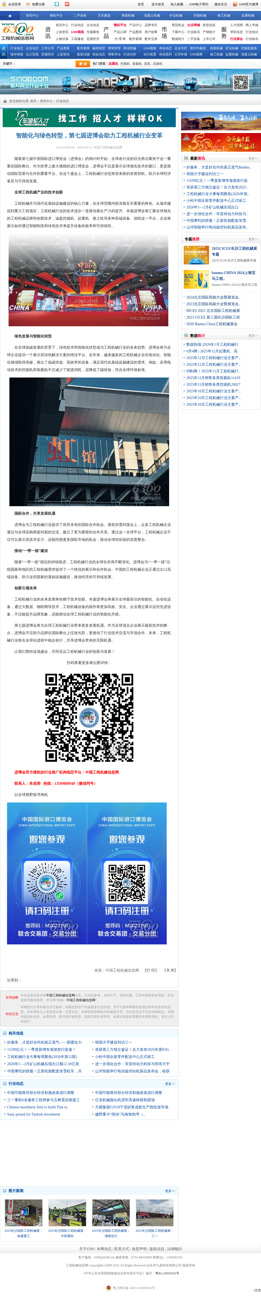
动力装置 (150, 54)
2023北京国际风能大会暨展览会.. (213, 304)
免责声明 (139, 1249)
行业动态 (77, 25)
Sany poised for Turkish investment (33, 1114)
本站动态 (165, 48)
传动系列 (165, 54)
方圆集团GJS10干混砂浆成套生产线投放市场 (131, 1107)
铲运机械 (176, 15)
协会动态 (98, 54)
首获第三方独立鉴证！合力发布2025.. (217, 187)
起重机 (113, 64)
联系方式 (121, 1249)
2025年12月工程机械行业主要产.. (213, 358)
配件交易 (151, 39)
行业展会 (236, 39)
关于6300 (86, 1249)
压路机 (157, 64)
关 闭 (170, 970)
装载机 (137, 64)
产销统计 (209, 32)
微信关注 (220, 4)
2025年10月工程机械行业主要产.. (213, 391)
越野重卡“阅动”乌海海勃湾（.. (120, 1114)
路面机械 (128, 15)
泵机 (147, 64)
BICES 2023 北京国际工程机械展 (213, 311)
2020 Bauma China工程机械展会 (212, 324)
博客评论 (114, 54)
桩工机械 (224, 15)
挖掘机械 (200, 15)
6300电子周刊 (198, 4)
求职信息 (236, 32)
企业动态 (93, 25)
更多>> (170, 1084)
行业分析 (129, 54)
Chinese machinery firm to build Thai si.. (38, 1107)
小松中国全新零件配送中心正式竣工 (125, 1057)
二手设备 (80, 15)
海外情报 (16, 54)
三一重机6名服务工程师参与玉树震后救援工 (43, 1100)
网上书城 (252, 25)
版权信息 (156, 1249)
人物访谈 (62, 39)
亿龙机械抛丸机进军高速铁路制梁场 (125, 1100)
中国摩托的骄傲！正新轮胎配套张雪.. (217, 221)
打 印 (150, 970)
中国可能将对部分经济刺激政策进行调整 (40, 1093)
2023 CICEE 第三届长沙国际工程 (213, 317)
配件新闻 (135, 39)
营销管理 (114, 48)
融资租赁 (98, 48)
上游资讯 (62, 32)
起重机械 (248, 15)
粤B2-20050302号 (167, 1273)
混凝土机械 (152, 15)
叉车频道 (104, 15)
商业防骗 (129, 48)
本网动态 (104, 1249)
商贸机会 (178, 25)
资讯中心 (32, 15)
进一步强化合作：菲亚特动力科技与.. (217, 214)
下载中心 (178, 32)
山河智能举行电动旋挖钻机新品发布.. (217, 227)
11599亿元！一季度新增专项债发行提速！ (41, 1050)
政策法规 (83, 54)
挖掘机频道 (249, 48)
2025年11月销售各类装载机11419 (213, 378)
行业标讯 (193, 32)
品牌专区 (151, 25)
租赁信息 (209, 25)
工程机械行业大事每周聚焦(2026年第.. (217, 194)
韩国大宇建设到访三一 (113, 1042)
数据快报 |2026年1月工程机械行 (212, 345)
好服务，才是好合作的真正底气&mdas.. (218, 167)
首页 (141, 4)
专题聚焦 (93, 32)
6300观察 (196, 54)
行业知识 (252, 32)
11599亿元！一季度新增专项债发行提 (217, 181)
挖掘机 (125, 64)
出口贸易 (32, 54)
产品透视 (63, 48)
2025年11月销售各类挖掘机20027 (213, 385)
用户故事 (151, 32)
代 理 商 (120, 39)
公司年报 (180, 54)
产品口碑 (120, 32)
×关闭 (257, 1290)
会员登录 (14, 4)
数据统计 (178, 39)
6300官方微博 (248, 4)
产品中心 (135, 25)
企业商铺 (193, 25)
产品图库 (135, 32)
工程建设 (77, 39)
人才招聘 (236, 25)
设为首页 (158, 4)
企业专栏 (180, 48)
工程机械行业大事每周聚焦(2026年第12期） (43, 1057)
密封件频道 (198, 48)
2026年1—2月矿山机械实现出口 (212, 207)
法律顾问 (174, 1249)
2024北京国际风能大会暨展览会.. (213, 297)
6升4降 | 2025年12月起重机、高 (212, 351)
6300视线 (77, 32)
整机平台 (56, 15)
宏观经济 (93, 39)
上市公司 (209, 39)
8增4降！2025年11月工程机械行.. (213, 371)
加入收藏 (176, 4)
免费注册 (38, 4)
